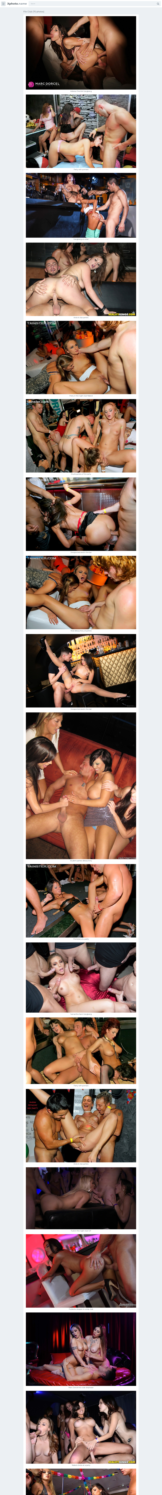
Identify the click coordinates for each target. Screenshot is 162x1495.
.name (17, 4)
